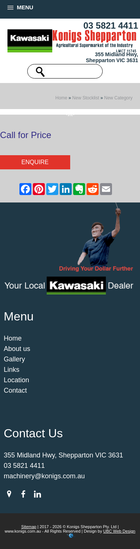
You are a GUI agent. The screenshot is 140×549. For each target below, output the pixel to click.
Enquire (35, 162)
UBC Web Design (119, 531)
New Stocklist (85, 97)
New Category (118, 97)
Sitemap (28, 526)
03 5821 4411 (110, 25)
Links (11, 369)
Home (61, 97)
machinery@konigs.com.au (44, 476)
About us (17, 348)
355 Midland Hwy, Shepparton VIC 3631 (112, 57)
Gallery (14, 359)
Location (16, 380)
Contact (15, 390)
